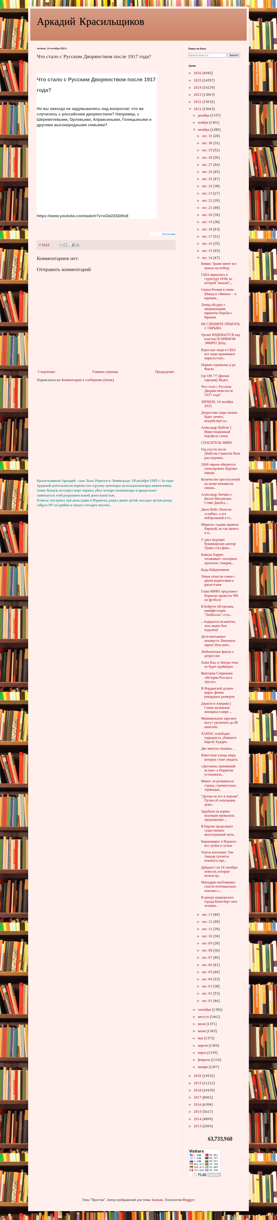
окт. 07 (207, 958)
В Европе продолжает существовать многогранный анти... (218, 831)
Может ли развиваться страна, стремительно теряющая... (218, 785)
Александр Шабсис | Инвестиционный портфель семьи (216, 432)
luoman (157, 1200)
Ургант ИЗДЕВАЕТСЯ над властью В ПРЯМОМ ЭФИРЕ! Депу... (220, 339)
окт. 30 (207, 143)
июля (202, 1024)
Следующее (46, 372)
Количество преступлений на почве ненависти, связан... (220, 484)
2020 (198, 1076)
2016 (198, 1105)
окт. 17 (207, 236)
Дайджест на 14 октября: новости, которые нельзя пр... (219, 872)
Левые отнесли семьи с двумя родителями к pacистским (218, 581)
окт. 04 (207, 979)
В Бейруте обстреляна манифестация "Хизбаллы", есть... (217, 611)
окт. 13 (207, 915)
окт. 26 (207, 172)
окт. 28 (207, 158)
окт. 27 (207, 165)
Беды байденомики (215, 570)
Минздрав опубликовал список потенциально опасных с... (218, 887)
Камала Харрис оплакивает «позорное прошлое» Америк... (219, 559)
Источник (168, 234)
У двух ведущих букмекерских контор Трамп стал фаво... (218, 544)
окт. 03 (207, 986)
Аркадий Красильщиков (90, 20)
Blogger (188, 1200)
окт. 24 (207, 186)
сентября (205, 1010)
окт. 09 (207, 943)
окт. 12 (207, 922)
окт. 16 (207, 244)
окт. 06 (207, 965)
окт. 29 (207, 150)
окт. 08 (207, 950)
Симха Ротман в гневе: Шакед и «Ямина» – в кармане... (218, 294)
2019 (198, 1083)
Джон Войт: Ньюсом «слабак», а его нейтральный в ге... (216, 514)
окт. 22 (207, 201)
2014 (198, 1119)
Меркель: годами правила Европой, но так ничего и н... (220, 529)
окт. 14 (207, 258)
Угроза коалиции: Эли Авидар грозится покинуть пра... (217, 856)
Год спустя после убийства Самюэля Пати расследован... (220, 454)
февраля (204, 1060)
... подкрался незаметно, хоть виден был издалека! (218, 626)
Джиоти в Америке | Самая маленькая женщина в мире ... (216, 708)
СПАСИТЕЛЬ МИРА (216, 443)
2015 (198, 1112)
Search (233, 55)
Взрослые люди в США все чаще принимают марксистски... (218, 354)
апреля (203, 1046)
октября (204, 130)
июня (202, 1031)
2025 (198, 80)
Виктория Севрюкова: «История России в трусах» (217, 677)
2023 (198, 95)
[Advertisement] (106, 430)
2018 (198, 1090)
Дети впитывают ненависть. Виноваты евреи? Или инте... (218, 641)
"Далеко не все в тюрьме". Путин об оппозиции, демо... (220, 800)
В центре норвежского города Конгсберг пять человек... (219, 902)
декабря (204, 115)
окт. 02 (207, 993)
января (203, 1067)
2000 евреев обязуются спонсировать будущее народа (219, 469)
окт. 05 (207, 972)
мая (201, 1038)
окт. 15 (207, 251)
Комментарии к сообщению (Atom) (88, 380)
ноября (203, 123)
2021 (198, 109)
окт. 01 (207, 1001)
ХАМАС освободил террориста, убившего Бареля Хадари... (219, 738)
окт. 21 (207, 208)
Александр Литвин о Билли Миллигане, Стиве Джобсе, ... (216, 499)
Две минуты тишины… (218, 749)
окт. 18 (207, 229)
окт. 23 (207, 193)
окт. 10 (207, 936)
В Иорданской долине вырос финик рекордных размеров (217, 693)
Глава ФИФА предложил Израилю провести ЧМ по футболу (219, 596)
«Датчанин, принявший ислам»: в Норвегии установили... (218, 770)
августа (204, 1017)
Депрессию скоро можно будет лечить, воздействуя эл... (219, 417)
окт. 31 (207, 136)
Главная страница (105, 372)
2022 (198, 102)
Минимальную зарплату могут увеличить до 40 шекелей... (219, 723)
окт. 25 (207, 179)
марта (202, 1053)
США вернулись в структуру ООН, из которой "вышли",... (216, 279)
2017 (198, 1097)
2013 (198, 1126)
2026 (198, 73)
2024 (198, 87)
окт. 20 (207, 215)
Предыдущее (164, 372)
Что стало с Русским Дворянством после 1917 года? (217, 391)
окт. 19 (207, 222)
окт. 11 (207, 929)
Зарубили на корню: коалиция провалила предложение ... (217, 816)
